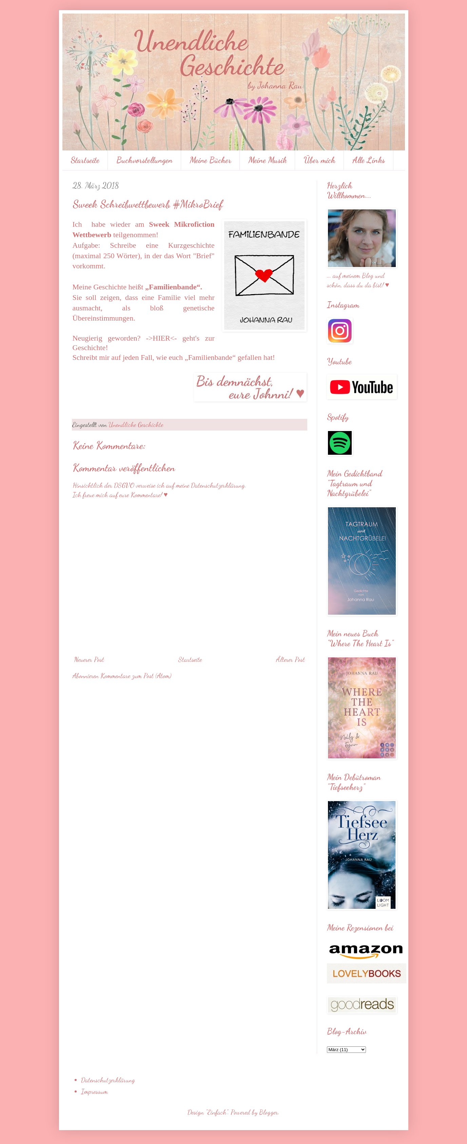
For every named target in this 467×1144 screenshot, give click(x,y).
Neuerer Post (89, 659)
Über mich (319, 160)
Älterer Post (290, 659)
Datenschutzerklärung (108, 1080)
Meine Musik (267, 160)
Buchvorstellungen (144, 160)
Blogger (268, 1112)
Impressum (94, 1091)
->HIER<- (161, 338)
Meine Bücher (210, 160)
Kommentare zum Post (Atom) (135, 676)
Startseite (85, 160)
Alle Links (368, 160)
